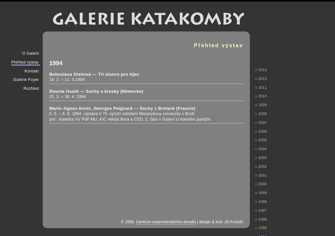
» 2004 (261, 149)
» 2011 (261, 87)
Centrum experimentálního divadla (166, 222)
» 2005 (261, 140)
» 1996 (261, 219)
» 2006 (261, 131)
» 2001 (261, 175)
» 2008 (261, 114)
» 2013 (261, 70)
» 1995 (261, 228)
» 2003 (261, 158)
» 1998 (261, 202)
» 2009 (261, 105)
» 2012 (261, 79)
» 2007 (261, 123)
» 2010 (261, 96)
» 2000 (261, 184)
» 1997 (261, 210)
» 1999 (261, 193)
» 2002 (261, 166)
